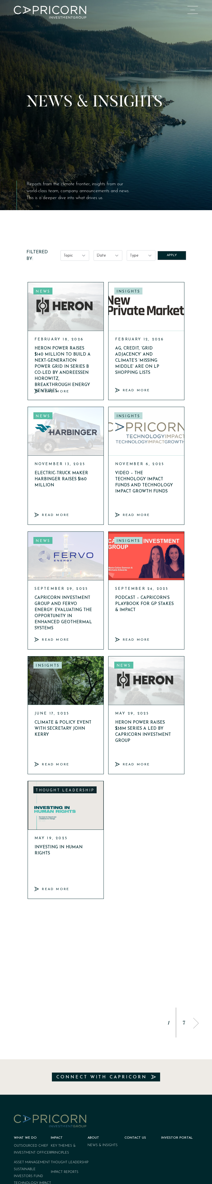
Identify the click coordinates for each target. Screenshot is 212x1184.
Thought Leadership (69, 1080)
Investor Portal (177, 1056)
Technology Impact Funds (32, 1105)
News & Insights (103, 1063)
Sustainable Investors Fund (28, 1091)
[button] (196, 941)
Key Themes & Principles (63, 1067)
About (93, 1056)
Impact (57, 1056)
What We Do (25, 1056)
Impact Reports (64, 1090)
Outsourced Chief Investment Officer (32, 1067)
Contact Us (135, 1056)
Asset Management (32, 1080)
